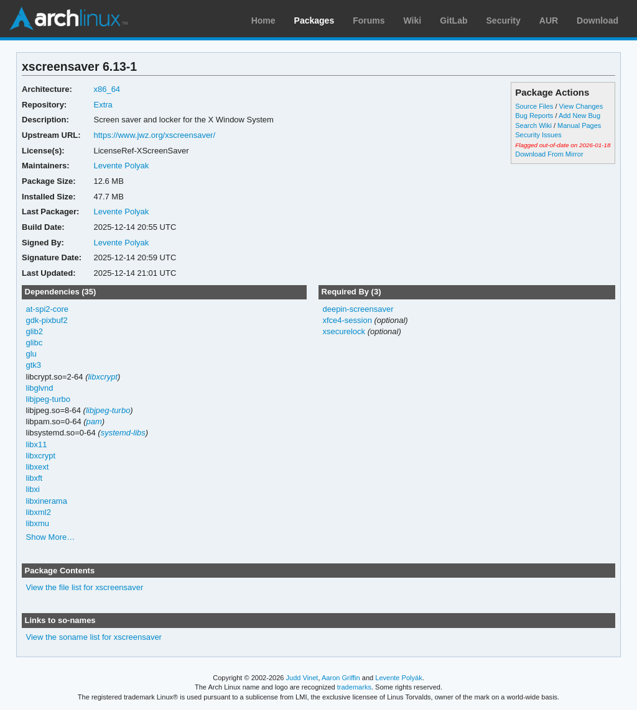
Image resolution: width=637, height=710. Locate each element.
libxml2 (38, 512)
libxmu (38, 523)
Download (597, 20)
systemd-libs (123, 432)
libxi (33, 489)
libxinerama (46, 501)
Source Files (534, 106)
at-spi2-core (47, 309)
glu (31, 353)
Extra (102, 104)
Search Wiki (533, 125)
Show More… (50, 537)
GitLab (453, 20)
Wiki (413, 20)
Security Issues (538, 135)
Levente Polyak (121, 165)
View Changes (581, 106)
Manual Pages (579, 125)
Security (503, 20)
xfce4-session (346, 320)
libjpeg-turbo (48, 399)
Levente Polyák (398, 677)
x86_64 (106, 89)
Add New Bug (579, 115)
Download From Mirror (549, 154)
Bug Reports (534, 115)
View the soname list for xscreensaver (94, 637)
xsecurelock (343, 331)
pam (94, 421)
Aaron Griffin (341, 677)
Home (263, 20)
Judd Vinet (302, 677)
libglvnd (39, 388)
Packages (314, 20)
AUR (548, 20)
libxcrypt (103, 376)
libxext (37, 466)
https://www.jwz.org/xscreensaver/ (154, 135)
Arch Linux (68, 18)
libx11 (36, 444)
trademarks (354, 687)
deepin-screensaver (357, 309)
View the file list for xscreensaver (85, 587)
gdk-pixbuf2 (47, 320)
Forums (368, 20)
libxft (34, 478)
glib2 (34, 331)
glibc (34, 342)
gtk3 (34, 365)
